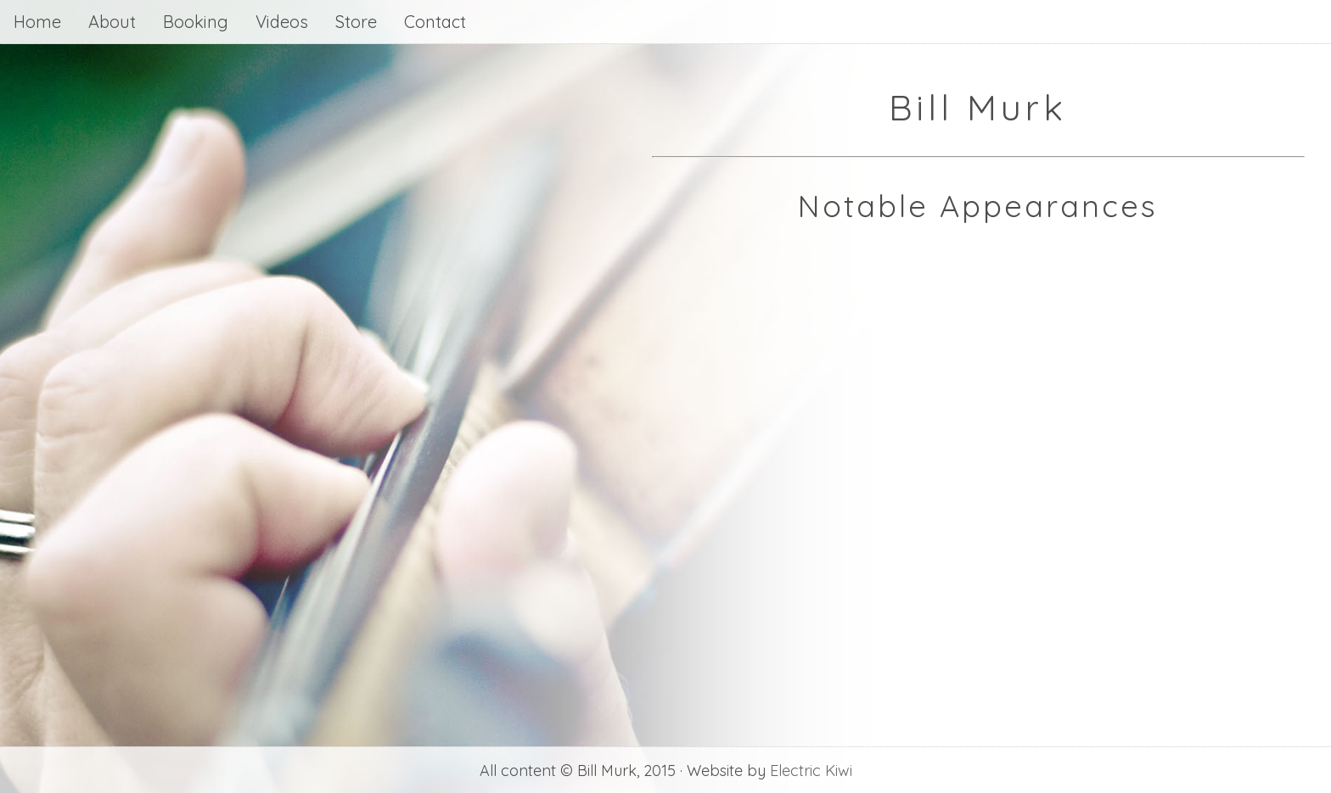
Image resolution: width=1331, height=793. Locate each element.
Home (37, 21)
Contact (435, 21)
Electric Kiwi (811, 770)
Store (356, 21)
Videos (282, 21)
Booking (195, 21)
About (112, 21)
